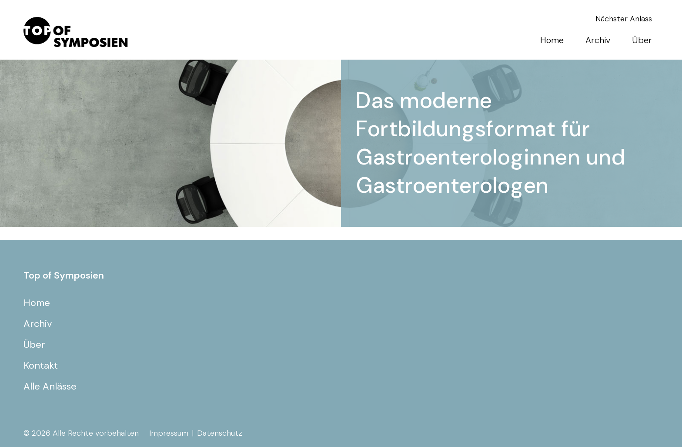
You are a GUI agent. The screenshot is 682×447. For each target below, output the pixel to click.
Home (552, 40)
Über (642, 40)
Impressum (168, 433)
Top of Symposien (63, 275)
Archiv (597, 40)
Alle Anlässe (50, 386)
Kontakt (40, 365)
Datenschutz (219, 433)
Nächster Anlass (623, 18)
